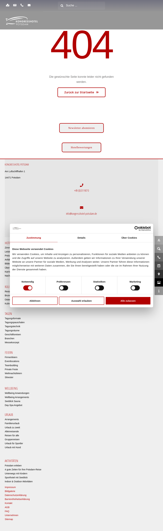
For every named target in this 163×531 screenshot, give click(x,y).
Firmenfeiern (11, 357)
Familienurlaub (12, 423)
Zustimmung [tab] (34, 237)
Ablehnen (34, 300)
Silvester (9, 377)
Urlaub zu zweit (12, 427)
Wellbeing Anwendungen (17, 393)
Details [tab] (81, 237)
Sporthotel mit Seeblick (16, 477)
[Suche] (62, 6)
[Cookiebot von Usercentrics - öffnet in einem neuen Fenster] (137, 228)
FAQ (7, 511)
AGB (7, 507)
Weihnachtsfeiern (13, 373)
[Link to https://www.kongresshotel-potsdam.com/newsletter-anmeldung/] (29, 5)
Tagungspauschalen (15, 322)
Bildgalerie (10, 491)
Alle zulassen (128, 300)
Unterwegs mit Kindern (16, 473)
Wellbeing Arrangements (17, 397)
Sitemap (9, 519)
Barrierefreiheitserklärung (17, 499)
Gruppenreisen (12, 439)
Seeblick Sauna (12, 401)
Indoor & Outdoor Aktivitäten (19, 481)
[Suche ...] (81, 6)
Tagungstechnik (12, 326)
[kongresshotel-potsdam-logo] (22, 20)
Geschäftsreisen (13, 334)
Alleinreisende (12, 431)
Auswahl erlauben (81, 300)
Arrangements (12, 419)
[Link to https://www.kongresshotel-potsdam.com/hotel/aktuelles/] (15, 5)
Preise (8, 255)
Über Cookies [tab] (129, 237)
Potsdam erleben (13, 465)
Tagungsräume (12, 330)
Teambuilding (11, 365)
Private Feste (11, 369)
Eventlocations (12, 361)
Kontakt (8, 503)
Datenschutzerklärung (15, 495)
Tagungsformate (13, 318)
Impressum (10, 487)
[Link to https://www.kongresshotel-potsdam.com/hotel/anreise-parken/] (7, 5)
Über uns (9, 267)
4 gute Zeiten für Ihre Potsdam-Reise (23, 469)
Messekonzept (12, 342)
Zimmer (8, 247)
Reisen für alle (12, 435)
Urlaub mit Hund (13, 447)
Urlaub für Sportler (14, 443)
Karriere (9, 271)
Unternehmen (11, 515)
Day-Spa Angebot (13, 405)
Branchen (9, 338)
